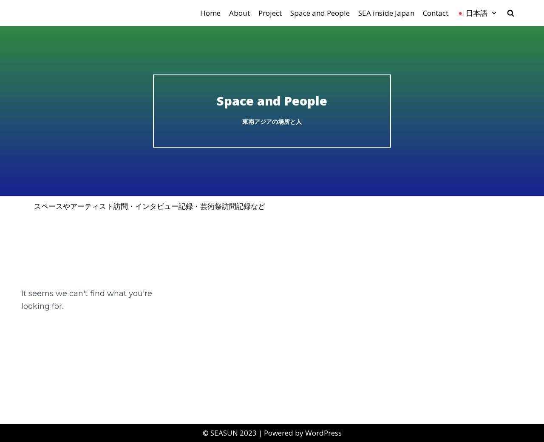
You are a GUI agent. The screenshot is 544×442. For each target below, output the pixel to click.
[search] (510, 13)
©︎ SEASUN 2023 (230, 433)
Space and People (320, 13)
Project (270, 13)
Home (210, 13)
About (239, 13)
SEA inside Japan (386, 13)
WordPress (323, 433)
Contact (435, 13)
